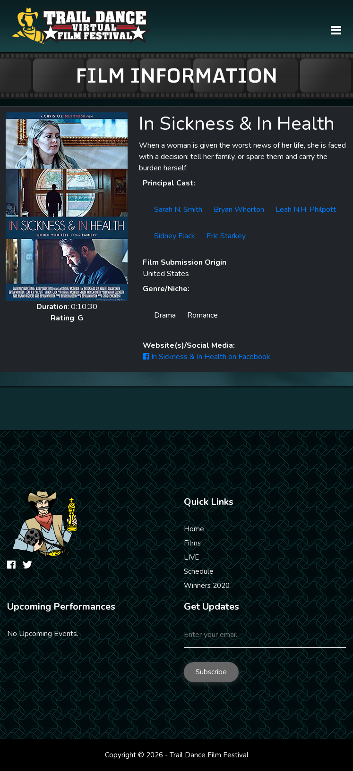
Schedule (199, 571)
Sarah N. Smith (178, 209)
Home (194, 529)
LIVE (191, 557)
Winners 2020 (207, 585)
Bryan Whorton (239, 209)
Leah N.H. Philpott (306, 209)
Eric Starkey (226, 236)
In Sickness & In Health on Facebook (206, 357)
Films (192, 543)
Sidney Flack (174, 236)
